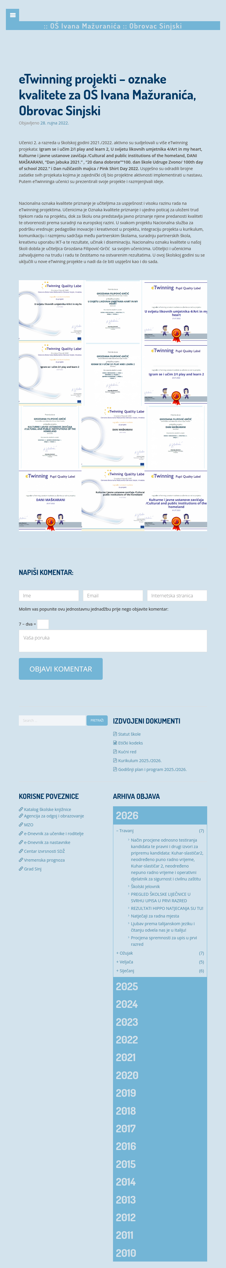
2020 (127, 1075)
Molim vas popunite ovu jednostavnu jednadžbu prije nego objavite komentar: (93, 609)
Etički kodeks (128, 743)
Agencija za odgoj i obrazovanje (51, 816)
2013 (126, 1199)
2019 (126, 1092)
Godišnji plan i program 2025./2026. (150, 769)
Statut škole (127, 734)
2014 (126, 1181)
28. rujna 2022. (54, 123)
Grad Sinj (30, 869)
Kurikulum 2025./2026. (137, 760)
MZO (26, 824)
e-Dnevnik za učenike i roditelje (51, 833)
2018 (126, 1110)
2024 (127, 1004)
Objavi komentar (60, 669)
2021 (126, 1057)
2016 (126, 1146)
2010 (126, 1252)
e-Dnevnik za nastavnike (44, 842)
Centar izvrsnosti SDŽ (42, 851)
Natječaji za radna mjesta (155, 916)
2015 (126, 1164)
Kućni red (124, 752)
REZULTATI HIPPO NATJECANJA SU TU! (167, 908)
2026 (127, 815)
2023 (127, 1021)
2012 (126, 1217)
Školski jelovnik (145, 886)
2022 (127, 1039)
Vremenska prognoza (42, 860)
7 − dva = (34, 622)
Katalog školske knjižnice (45, 809)
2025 (127, 986)
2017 (126, 1128)
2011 (124, 1235)
